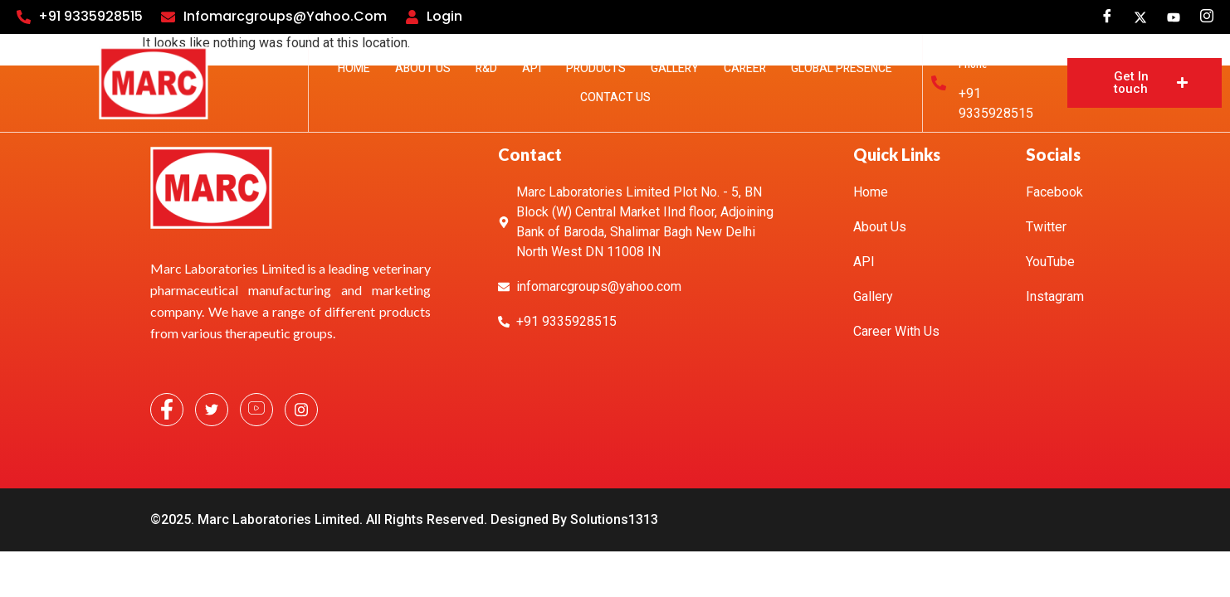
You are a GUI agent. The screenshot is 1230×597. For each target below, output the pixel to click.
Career (745, 68)
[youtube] (1173, 17)
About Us (423, 68)
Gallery (675, 68)
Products (596, 68)
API (531, 68)
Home (354, 68)
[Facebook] (1107, 17)
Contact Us (615, 97)
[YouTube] (256, 409)
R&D (486, 68)
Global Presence (841, 68)
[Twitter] (1140, 17)
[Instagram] (1206, 17)
